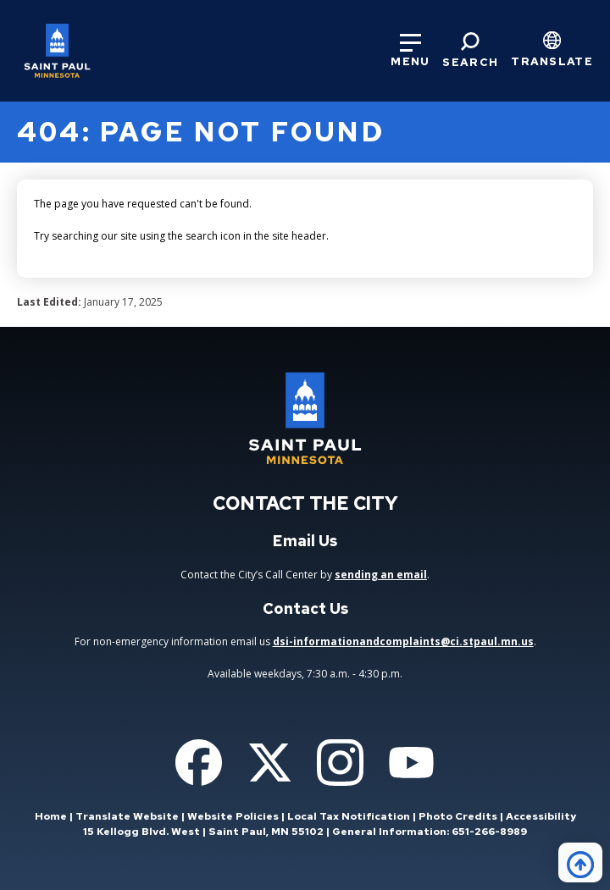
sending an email (381, 574)
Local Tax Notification (348, 816)
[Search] (470, 50)
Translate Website (127, 816)
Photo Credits (458, 816)
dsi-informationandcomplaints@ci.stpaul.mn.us (403, 641)
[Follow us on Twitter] (270, 762)
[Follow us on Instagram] (340, 762)
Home (51, 816)
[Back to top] (580, 862)
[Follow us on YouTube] (411, 762)
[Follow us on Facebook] (198, 762)
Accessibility (541, 816)
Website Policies (233, 816)
